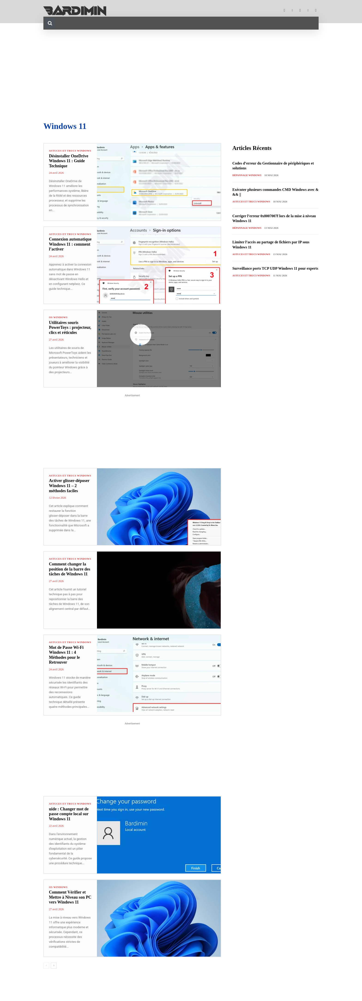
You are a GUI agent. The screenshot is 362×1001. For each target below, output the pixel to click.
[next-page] (54, 970)
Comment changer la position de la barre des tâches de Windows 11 (69, 572)
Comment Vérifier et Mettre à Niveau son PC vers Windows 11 (70, 901)
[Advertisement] (181, 75)
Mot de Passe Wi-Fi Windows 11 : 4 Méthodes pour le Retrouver (66, 658)
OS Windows (58, 318)
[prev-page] (46, 970)
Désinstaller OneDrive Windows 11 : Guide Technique (68, 163)
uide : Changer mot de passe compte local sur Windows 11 (69, 820)
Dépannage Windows (247, 175)
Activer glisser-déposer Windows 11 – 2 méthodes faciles (69, 489)
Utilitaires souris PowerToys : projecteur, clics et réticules (70, 328)
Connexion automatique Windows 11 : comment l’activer (70, 248)
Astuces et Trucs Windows (63, 152)
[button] (50, 23)
